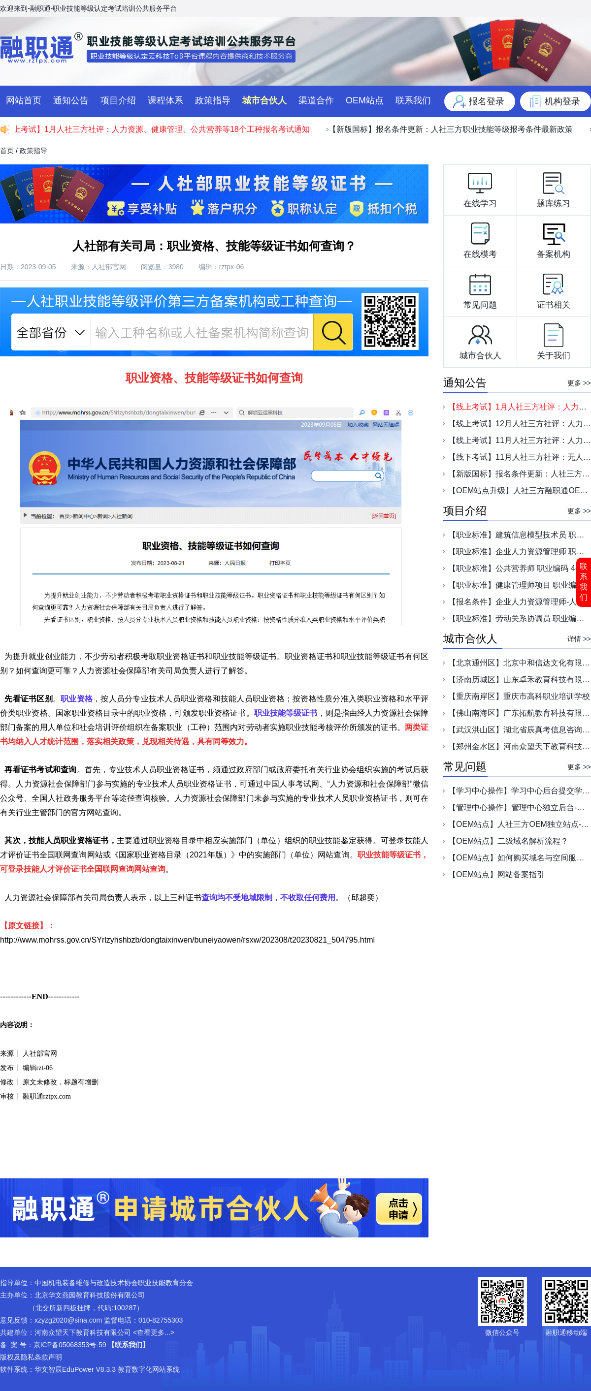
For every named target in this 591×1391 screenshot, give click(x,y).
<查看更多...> (153, 1332)
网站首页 (23, 100)
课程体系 (165, 100)
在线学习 (480, 187)
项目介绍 (118, 100)
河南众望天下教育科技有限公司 (82, 1332)
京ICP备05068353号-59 (69, 1345)
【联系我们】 (128, 1345)
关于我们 (553, 339)
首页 (7, 151)
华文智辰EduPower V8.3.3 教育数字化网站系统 (107, 1369)
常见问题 (480, 289)
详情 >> (579, 639)
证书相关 (553, 289)
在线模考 (480, 238)
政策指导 (212, 100)
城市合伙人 (264, 100)
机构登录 (562, 101)
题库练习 (553, 187)
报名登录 (486, 101)
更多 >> (579, 383)
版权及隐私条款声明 (31, 1357)
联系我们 (584, 581)
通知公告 (71, 100)
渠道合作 (316, 100)
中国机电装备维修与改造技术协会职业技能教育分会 (113, 1283)
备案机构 (553, 238)
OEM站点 (365, 100)
